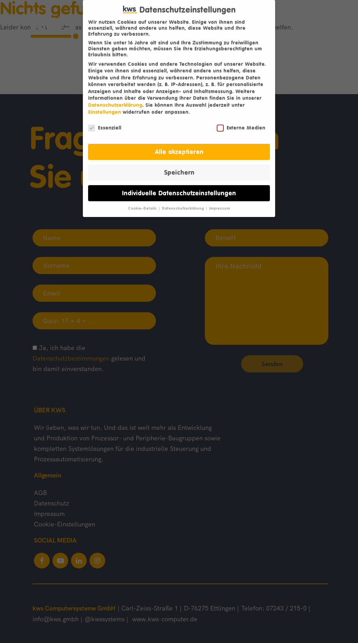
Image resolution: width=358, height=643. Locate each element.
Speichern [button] (179, 167)
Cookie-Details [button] (143, 203)
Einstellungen (104, 107)
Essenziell (104, 122)
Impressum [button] (219, 203)
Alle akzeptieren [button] (179, 146)
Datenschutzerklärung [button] (183, 203)
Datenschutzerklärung (115, 100)
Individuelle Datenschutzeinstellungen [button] (179, 187)
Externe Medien (241, 122)
